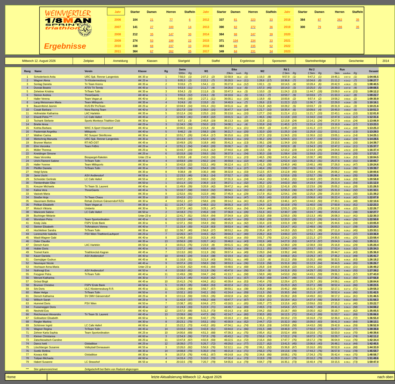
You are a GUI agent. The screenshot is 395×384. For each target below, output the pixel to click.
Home (11, 377)
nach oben (385, 377)
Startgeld (184, 61)
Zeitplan (88, 61)
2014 (386, 61)
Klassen (152, 61)
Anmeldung (120, 61)
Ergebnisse (247, 61)
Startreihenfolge (315, 61)
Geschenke (356, 61)
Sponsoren (279, 61)
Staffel (216, 61)
